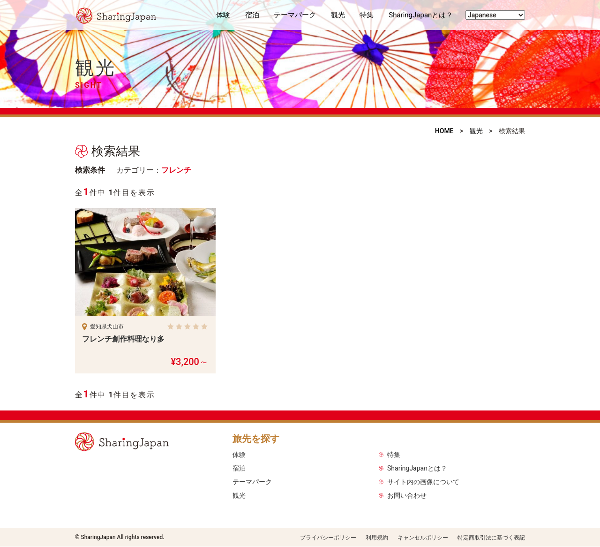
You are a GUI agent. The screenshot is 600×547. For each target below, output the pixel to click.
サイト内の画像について (423, 482)
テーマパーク (295, 15)
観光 (338, 15)
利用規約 (377, 537)
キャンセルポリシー (423, 537)
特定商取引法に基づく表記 (491, 537)
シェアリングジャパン (122, 15)
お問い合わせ (407, 495)
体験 (223, 15)
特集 (367, 15)
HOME (444, 131)
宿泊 (252, 15)
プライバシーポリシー (328, 537)
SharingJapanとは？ (421, 15)
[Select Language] (495, 15)
